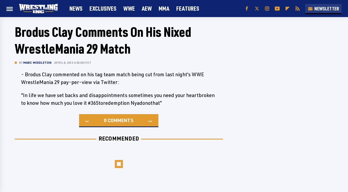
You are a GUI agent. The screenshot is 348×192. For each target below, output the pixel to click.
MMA (164, 8)
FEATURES (187, 8)
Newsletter (323, 8)
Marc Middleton (37, 63)
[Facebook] (246, 8)
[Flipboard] (287, 8)
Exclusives (102, 8)
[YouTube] (277, 8)
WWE (129, 8)
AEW (147, 8)
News (76, 8)
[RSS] (297, 8)
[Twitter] (257, 8)
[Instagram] (267, 8)
